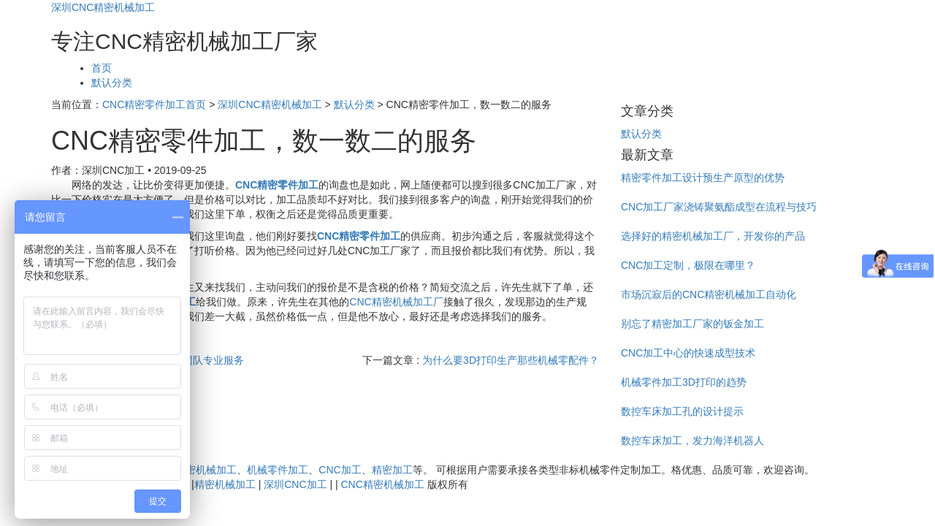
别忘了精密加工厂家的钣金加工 (692, 323)
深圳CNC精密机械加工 (103, 7)
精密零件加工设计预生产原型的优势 (703, 177)
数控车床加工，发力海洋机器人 (692, 440)
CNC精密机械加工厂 (396, 302)
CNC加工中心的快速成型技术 (688, 353)
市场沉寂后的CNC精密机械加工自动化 (708, 294)
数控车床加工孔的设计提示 (682, 411)
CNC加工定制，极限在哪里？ (688, 265)
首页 (101, 68)
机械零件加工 (277, 470)
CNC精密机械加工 (195, 470)
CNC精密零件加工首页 (154, 104)
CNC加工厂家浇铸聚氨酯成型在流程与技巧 (719, 207)
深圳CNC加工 (295, 484)
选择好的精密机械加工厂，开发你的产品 (713, 236)
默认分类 (111, 82)
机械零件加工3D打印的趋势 (684, 382)
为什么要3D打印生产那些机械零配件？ (510, 360)
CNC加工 (339, 470)
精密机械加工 (225, 484)
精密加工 (392, 470)
